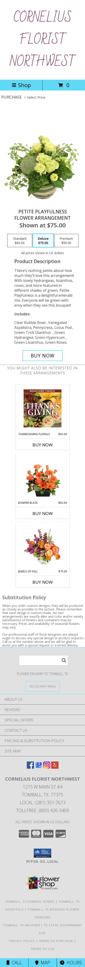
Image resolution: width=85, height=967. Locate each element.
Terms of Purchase (56, 941)
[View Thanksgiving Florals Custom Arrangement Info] (42, 408)
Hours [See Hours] (71, 963)
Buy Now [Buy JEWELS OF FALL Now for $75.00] (42, 582)
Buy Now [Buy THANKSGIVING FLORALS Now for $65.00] (42, 445)
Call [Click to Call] (14, 963)
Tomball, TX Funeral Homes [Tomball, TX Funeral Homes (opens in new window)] (30, 901)
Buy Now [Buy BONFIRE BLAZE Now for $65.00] (42, 513)
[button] (42, 853)
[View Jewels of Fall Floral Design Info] (42, 546)
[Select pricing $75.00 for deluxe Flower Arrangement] (43, 240)
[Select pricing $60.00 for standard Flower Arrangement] (19, 240)
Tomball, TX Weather (21, 925)
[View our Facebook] (30, 767)
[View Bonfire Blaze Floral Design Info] (42, 477)
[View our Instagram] (46, 767)
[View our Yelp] (54, 767)
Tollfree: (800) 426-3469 (42, 810)
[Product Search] (43, 660)
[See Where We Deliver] (42, 686)
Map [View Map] (42, 963)
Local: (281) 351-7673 (43, 803)
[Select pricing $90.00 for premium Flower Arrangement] (66, 240)
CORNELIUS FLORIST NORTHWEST (43, 40)
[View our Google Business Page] (38, 767)
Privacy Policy (22, 941)
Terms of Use (42, 949)
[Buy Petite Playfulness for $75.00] (42, 355)
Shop (21, 85)
